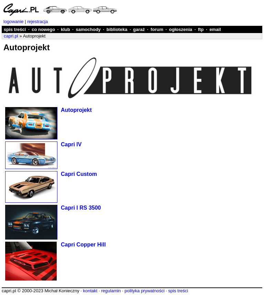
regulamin (111, 290)
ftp (201, 29)
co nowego (43, 29)
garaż (139, 29)
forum (157, 29)
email (215, 29)
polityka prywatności (144, 290)
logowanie (13, 21)
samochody (88, 29)
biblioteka (117, 29)
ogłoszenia (180, 29)
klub (65, 29)
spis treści (15, 29)
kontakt (90, 290)
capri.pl (11, 36)
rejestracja (37, 21)
